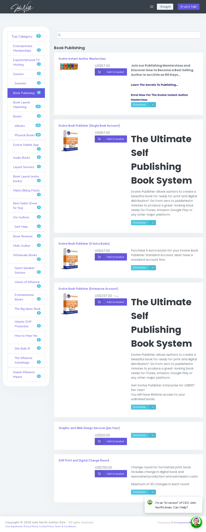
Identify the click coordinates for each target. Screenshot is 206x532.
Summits (28, 83)
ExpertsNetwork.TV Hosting (27, 62)
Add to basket (109, 71)
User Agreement (13, 526)
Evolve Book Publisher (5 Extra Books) (84, 243)
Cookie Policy (46, 526)
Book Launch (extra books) (27, 178)
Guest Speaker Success (28, 270)
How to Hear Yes (28, 337)
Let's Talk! (188, 7)
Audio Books (27, 157)
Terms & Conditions (65, 526)
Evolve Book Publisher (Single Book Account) (89, 125)
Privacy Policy (31, 526)
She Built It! (28, 348)
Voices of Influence (28, 284)
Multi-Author (27, 245)
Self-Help (28, 226)
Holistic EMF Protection (28, 324)
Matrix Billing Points (27, 192)
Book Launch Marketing (27, 104)
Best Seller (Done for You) (27, 205)
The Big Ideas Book (28, 311)
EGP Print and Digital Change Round (84, 460)
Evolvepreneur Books (28, 297)
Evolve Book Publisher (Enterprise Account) (88, 288)
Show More (144, 104)
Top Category (26, 36)
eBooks (28, 126)
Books (27, 116)
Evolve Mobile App (27, 147)
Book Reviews (27, 236)
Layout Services (27, 167)
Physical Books (28, 135)
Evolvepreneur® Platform (186, 522)
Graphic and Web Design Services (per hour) (89, 428)
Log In (165, 7)
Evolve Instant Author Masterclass (82, 58)
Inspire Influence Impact (27, 374)
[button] (152, 6)
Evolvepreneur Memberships (27, 48)
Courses (27, 74)
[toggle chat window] (196, 522)
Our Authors (27, 217)
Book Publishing (27, 93)
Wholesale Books (27, 257)
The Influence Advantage (28, 360)
